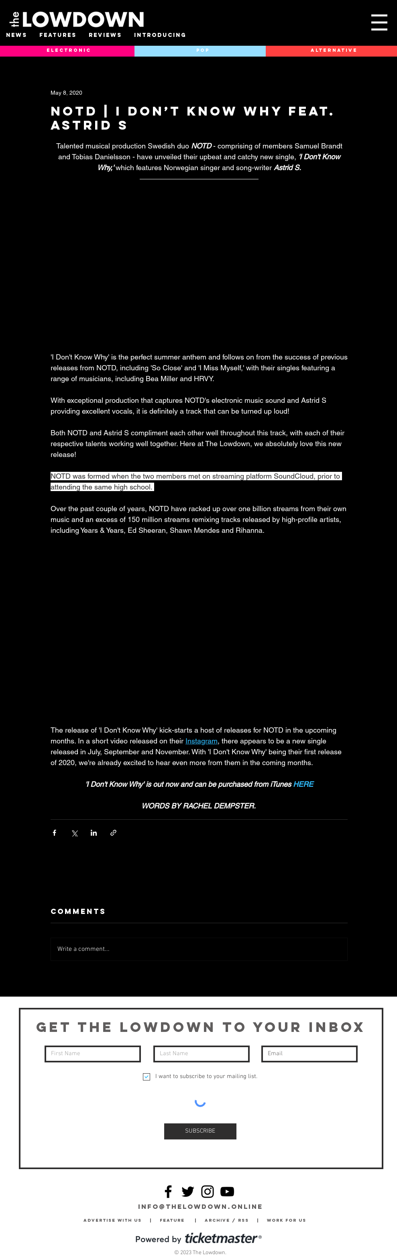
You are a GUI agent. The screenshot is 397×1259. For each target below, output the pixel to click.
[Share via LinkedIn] (94, 833)
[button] (379, 22)
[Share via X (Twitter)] (74, 833)
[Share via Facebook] (54, 833)
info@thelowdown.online (200, 1206)
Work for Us (288, 1220)
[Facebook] (168, 1191)
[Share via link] (113, 833)
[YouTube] (227, 1191)
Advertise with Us (112, 1220)
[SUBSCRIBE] (200, 1131)
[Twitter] (187, 1191)
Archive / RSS (229, 1220)
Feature (177, 1220)
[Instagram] (207, 1191)
